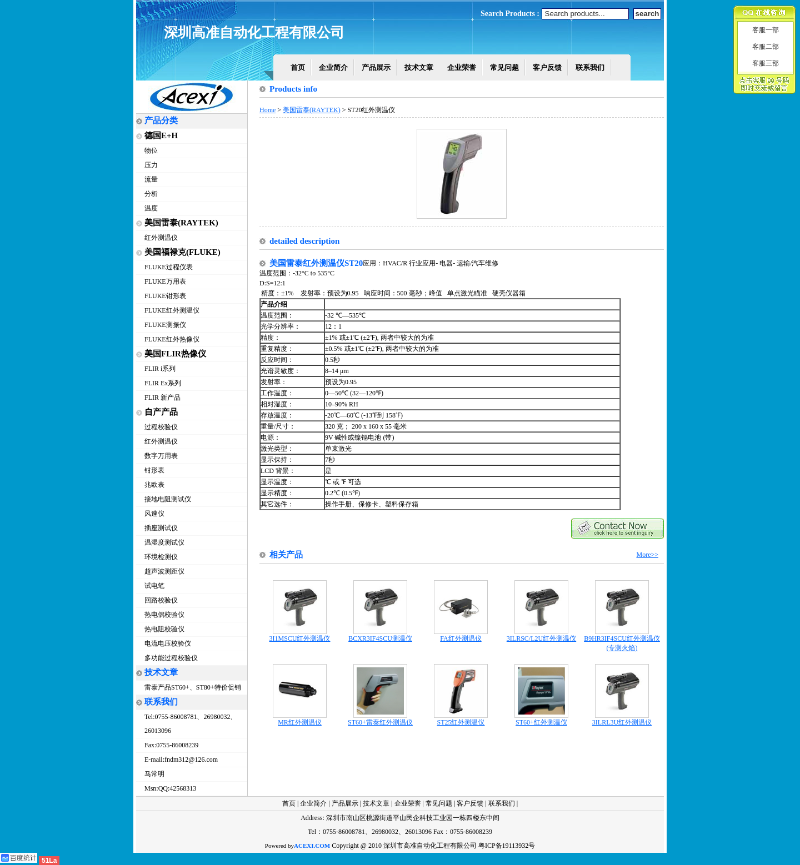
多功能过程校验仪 (171, 658)
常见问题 (504, 67)
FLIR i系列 (160, 369)
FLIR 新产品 (162, 397)
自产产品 (161, 412)
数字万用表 (161, 456)
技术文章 (418, 67)
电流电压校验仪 (167, 643)
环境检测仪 (161, 557)
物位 (151, 150)
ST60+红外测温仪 (541, 719)
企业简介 (333, 67)
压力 (151, 165)
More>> (647, 555)
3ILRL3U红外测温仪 (622, 719)
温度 (151, 208)
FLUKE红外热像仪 (171, 339)
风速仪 (154, 513)
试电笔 (154, 586)
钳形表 (154, 470)
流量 (151, 179)
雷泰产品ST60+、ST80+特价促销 (192, 687)
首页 (298, 67)
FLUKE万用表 (165, 281)
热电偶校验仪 (164, 614)
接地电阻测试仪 (167, 499)
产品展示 (376, 67)
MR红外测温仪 (300, 719)
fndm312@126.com (191, 759)
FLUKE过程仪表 (168, 267)
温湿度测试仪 (164, 542)
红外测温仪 (161, 238)
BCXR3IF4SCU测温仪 (380, 635)
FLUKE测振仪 (165, 325)
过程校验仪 (161, 427)
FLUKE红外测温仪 (171, 310)
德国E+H (161, 135)
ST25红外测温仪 (461, 719)
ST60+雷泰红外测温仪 (380, 719)
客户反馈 (547, 67)
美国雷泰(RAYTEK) (181, 222)
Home (267, 110)
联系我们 (590, 67)
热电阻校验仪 (164, 629)
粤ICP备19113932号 (506, 845)
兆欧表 (154, 485)
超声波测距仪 (164, 571)
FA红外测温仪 (461, 635)
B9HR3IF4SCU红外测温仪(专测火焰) (622, 640)
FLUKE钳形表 (165, 296)
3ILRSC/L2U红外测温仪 (541, 635)
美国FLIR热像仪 (175, 353)
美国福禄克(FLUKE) (182, 252)
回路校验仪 (161, 600)
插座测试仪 (161, 528)
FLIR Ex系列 (162, 383)
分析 (151, 194)
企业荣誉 (461, 67)
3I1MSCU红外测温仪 (299, 635)
